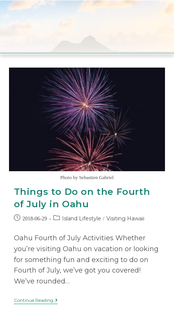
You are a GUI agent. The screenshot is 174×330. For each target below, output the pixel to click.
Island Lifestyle (81, 218)
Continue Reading (35, 300)
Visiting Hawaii (125, 218)
